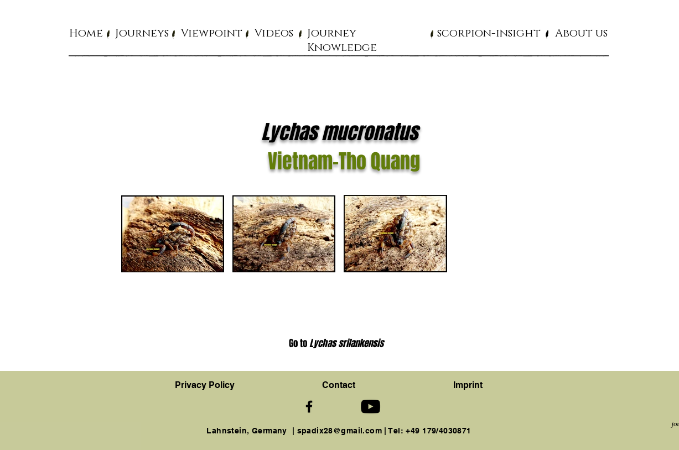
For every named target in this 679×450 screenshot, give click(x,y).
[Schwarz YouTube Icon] (370, 406)
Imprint (468, 385)
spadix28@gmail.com (339, 430)
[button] (142, 33)
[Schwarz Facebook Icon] (309, 407)
